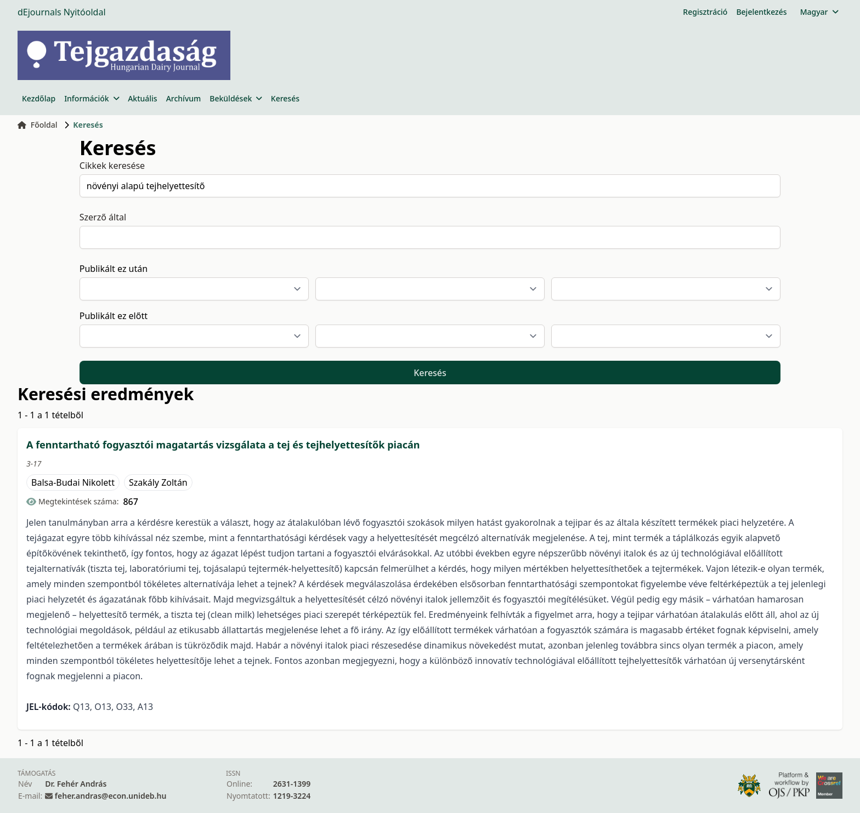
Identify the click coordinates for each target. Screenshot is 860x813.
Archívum (183, 98)
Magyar (819, 12)
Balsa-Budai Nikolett (73, 482)
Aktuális (142, 98)
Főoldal (38, 125)
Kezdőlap (38, 98)
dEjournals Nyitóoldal (62, 12)
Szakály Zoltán (158, 482)
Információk (91, 98)
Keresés (285, 98)
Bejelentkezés (761, 12)
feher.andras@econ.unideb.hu (110, 796)
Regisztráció (705, 12)
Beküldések (236, 98)
